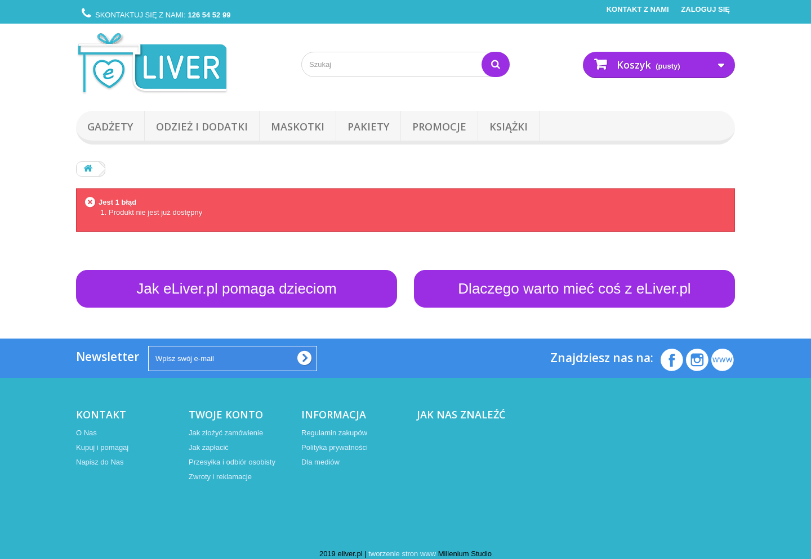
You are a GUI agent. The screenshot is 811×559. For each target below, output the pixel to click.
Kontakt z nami (638, 9)
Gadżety (110, 126)
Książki (508, 126)
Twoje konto (226, 414)
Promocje (439, 126)
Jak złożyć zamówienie (226, 433)
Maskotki (297, 126)
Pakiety (368, 126)
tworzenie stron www (402, 553)
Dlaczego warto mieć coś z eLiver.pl (574, 288)
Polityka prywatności (334, 447)
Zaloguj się (704, 9)
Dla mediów (320, 462)
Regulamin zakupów (334, 433)
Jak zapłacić (209, 447)
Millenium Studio (465, 553)
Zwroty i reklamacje (220, 476)
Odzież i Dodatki (202, 126)
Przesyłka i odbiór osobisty (232, 462)
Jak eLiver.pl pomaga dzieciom (236, 288)
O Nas (86, 433)
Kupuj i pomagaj (102, 447)
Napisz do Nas (100, 462)
